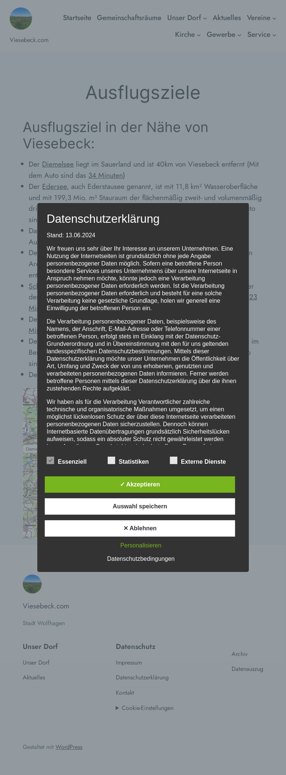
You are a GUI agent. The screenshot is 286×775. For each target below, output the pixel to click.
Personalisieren (140, 545)
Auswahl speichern (140, 506)
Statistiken (128, 461)
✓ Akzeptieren (140, 484)
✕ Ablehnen (140, 528)
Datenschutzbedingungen (141, 559)
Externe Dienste (198, 461)
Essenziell (66, 461)
